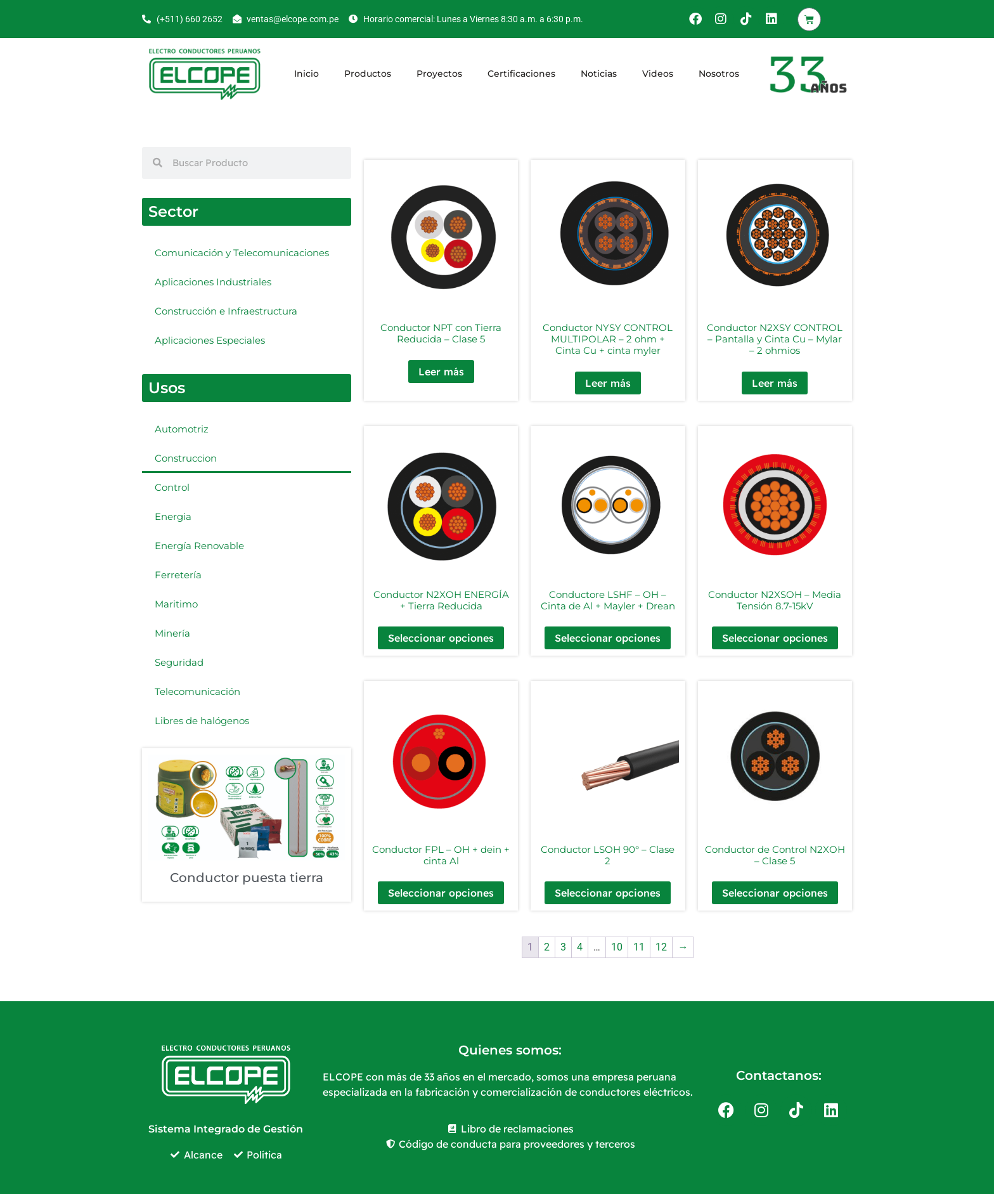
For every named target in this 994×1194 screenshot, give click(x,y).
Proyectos (439, 73)
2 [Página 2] (547, 947)
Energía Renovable (199, 546)
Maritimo (176, 604)
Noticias (599, 73)
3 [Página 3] (563, 947)
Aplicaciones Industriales (213, 282)
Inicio (306, 73)
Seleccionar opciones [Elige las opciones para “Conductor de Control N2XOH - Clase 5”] (775, 892)
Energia (173, 516)
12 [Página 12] (661, 947)
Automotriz (182, 429)
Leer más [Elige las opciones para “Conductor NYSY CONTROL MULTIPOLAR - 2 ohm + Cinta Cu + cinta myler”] (608, 383)
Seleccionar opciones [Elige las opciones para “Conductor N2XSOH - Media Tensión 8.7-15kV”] (775, 638)
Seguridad (179, 662)
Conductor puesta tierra (246, 877)
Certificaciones (521, 73)
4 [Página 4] (580, 947)
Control (172, 487)
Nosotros (719, 73)
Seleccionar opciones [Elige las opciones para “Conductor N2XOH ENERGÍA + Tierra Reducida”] (441, 638)
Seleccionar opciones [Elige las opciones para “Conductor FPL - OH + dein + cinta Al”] (441, 892)
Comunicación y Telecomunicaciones (242, 253)
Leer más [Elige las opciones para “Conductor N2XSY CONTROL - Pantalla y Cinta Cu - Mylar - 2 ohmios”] (774, 383)
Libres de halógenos (202, 721)
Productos (367, 73)
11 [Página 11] (639, 947)
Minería (172, 633)
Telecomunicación (197, 691)
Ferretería (178, 575)
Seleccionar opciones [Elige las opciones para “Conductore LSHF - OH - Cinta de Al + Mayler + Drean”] (608, 638)
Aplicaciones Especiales (210, 340)
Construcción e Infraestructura (226, 311)
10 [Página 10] (617, 947)
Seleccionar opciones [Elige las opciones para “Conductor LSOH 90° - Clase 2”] (608, 892)
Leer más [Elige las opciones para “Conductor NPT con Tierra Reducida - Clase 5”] (441, 371)
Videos (657, 73)
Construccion (186, 458)
